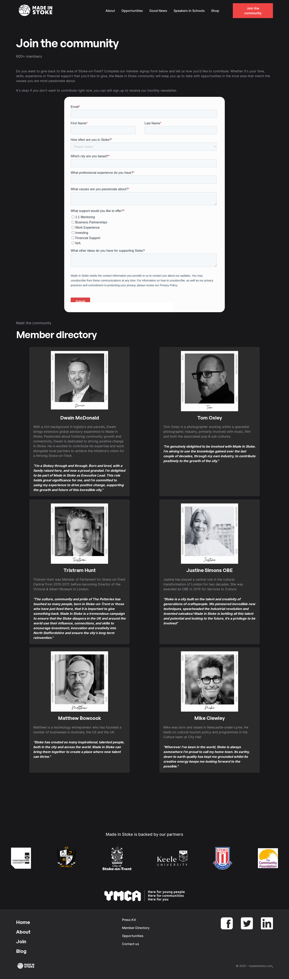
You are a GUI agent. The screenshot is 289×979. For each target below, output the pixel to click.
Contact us (130, 944)
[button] (226, 10)
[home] (36, 11)
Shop (215, 11)
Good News (158, 11)
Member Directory (136, 928)
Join (21, 941)
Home (23, 922)
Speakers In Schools (189, 11)
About (110, 11)
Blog (21, 951)
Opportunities (132, 11)
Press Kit (129, 920)
